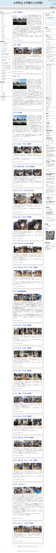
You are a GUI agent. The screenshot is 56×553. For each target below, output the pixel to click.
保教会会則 (48, 101)
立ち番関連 (48, 105)
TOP (2, 13)
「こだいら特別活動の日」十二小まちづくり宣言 (50, 61)
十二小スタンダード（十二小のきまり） (50, 45)
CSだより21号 (48, 67)
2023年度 (3, 98)
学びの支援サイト (49, 159)
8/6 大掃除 (4, 45)
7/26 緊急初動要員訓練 (6, 67)
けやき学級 (4, 26)
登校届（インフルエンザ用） (50, 119)
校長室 (3, 28)
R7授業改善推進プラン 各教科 (51, 52)
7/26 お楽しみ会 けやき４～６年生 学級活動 (6, 66)
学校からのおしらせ (5, 38)
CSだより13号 (48, 81)
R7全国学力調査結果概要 (50, 47)
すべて (52, 15)
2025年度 (3, 94)
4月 (2, 91)
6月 (2, 87)
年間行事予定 (48, 31)
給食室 (3, 29)
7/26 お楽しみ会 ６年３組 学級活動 (6, 63)
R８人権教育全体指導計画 (51, 54)
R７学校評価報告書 (49, 211)
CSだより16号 (48, 76)
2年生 (3, 17)
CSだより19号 (48, 70)
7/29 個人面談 (4, 48)
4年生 (3, 20)
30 (52, 25)
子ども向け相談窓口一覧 (50, 188)
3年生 (3, 18)
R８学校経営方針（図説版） (50, 40)
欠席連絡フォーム (49, 199)
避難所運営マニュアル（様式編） (50, 133)
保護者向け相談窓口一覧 (50, 186)
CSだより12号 (48, 83)
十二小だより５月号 (49, 141)
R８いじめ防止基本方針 (50, 176)
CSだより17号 (48, 74)
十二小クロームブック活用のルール (50, 169)
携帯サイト (47, 228)
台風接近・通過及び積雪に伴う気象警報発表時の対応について (50, 151)
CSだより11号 (48, 85)
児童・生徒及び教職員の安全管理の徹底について (50, 148)
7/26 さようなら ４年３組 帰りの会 (6, 57)
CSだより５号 (48, 96)
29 (51, 25)
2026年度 (3, 92)
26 (47, 25)
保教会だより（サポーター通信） (50, 108)
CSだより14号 (48, 79)
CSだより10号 (48, 87)
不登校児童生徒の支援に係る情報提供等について (50, 179)
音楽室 (3, 31)
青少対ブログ (48, 128)
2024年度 (3, 96)
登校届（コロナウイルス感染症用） (50, 116)
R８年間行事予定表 (49, 140)
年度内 (47, 15)
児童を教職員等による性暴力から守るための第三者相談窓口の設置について (50, 191)
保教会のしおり (49, 103)
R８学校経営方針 (49, 37)
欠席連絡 (47, 124)
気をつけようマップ (49, 111)
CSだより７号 (48, 92)
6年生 (3, 24)
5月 (2, 89)
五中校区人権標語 (49, 56)
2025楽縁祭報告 (49, 99)
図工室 (3, 33)
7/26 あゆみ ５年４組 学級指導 (6, 60)
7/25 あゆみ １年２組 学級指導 (6, 70)
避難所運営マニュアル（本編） (50, 136)
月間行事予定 (48, 29)
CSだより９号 (48, 88)
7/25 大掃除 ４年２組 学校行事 (6, 79)
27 (48, 25)
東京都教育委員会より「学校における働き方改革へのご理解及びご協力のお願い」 (50, 156)
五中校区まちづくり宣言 (50, 58)
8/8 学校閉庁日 (5, 43)
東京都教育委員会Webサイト (50, 215)
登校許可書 (48, 121)
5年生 (3, 22)
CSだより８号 (48, 90)
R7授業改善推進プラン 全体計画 (50, 50)
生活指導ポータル (49, 217)
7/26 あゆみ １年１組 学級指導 (6, 51)
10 (33, 546)
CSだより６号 (48, 94)
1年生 (3, 15)
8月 (2, 83)
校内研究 (3, 37)
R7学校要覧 (48, 42)
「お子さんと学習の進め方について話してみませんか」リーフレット (50, 220)
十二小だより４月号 (49, 143)
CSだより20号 (48, 68)
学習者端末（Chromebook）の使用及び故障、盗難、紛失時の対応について (50, 165)
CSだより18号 (48, 72)
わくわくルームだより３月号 (50, 205)
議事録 (47, 110)
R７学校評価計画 (49, 209)
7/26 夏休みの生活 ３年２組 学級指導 (6, 54)
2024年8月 (50, 17)
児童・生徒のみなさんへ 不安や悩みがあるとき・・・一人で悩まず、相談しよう (51, 183)
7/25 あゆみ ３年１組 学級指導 (6, 76)
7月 (2, 85)
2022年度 (3, 100)
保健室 (3, 35)
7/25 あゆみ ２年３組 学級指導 (6, 73)
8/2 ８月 (3, 47)
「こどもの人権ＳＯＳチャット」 (50, 195)
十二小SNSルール (49, 171)
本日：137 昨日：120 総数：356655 (53, 4)
